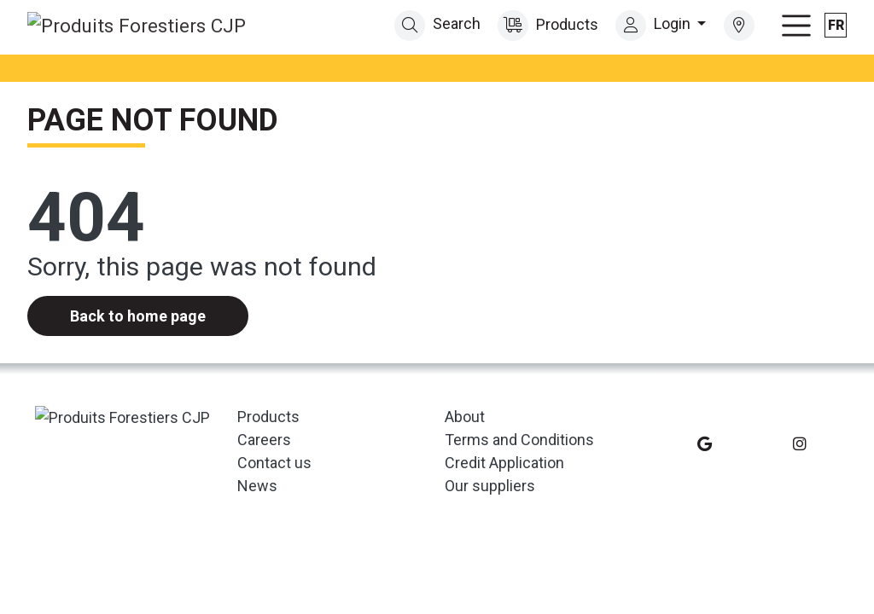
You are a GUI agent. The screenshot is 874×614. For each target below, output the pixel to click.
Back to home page (138, 315)
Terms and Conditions (519, 438)
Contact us (274, 461)
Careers (264, 438)
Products (546, 24)
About (465, 415)
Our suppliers (490, 484)
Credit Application (504, 461)
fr (836, 24)
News (257, 484)
